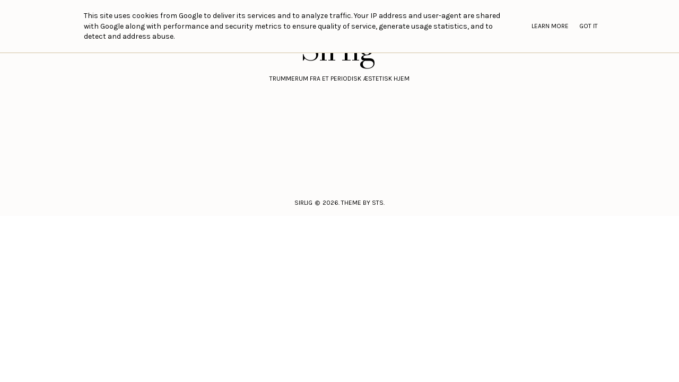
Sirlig (303, 202)
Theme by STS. (363, 202)
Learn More (550, 26)
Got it (588, 26)
